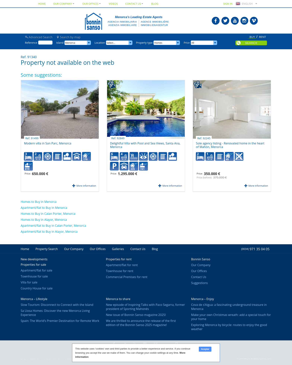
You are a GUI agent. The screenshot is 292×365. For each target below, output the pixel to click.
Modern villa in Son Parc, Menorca (47, 142)
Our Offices (91, 3)
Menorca (70, 42)
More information (86, 185)
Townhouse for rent (119, 271)
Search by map (70, 37)
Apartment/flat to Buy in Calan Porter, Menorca (53, 226)
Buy (252, 37)
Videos (113, 3)
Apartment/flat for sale (36, 270)
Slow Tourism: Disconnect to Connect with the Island (57, 305)
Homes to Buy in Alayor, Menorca (44, 220)
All (192, 42)
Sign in (228, 3)
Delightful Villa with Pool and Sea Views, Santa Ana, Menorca (145, 144)
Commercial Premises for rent (126, 277)
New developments (34, 259)
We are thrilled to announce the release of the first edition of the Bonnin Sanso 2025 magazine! (141, 323)
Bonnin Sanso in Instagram (244, 21)
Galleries (118, 249)
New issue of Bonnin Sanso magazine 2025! (136, 315)
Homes (158, 42)
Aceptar (205, 349)
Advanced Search (41, 37)
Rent (262, 36)
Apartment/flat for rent (122, 265)
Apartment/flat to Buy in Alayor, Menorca (49, 232)
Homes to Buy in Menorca (39, 202)
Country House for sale (37, 288)
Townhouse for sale (34, 276)
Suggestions (199, 283)
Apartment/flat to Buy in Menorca (44, 208)
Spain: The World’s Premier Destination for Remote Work (60, 321)
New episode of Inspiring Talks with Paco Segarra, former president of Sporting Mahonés (145, 307)
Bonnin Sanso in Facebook (216, 21)
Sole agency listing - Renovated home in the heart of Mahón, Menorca (230, 144)
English (244, 3)
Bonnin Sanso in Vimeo (254, 21)
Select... (111, 42)
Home (42, 3)
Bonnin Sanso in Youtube (235, 21)
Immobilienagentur (154, 25)
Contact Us (134, 3)
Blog (154, 3)
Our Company (64, 3)
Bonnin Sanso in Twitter (225, 21)
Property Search (46, 249)
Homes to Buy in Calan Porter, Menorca (48, 214)
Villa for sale (29, 282)
